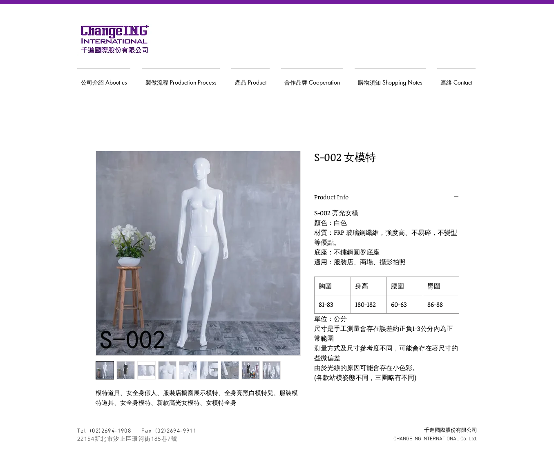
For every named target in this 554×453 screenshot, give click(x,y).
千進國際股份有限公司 (450, 430)
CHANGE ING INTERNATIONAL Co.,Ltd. (435, 439)
